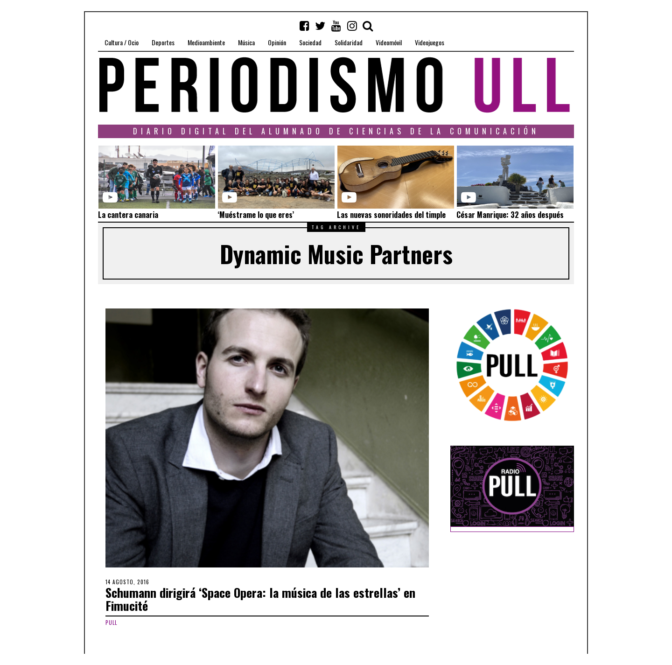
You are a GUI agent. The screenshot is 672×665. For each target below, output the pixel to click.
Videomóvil (389, 42)
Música (246, 42)
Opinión (277, 42)
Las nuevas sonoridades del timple (391, 214)
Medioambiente (206, 42)
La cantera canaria (128, 214)
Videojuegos (429, 42)
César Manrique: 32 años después (510, 214)
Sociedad (310, 42)
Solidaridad (349, 42)
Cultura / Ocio (122, 42)
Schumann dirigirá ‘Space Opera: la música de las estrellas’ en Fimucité (260, 599)
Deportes (163, 42)
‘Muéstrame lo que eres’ (255, 214)
